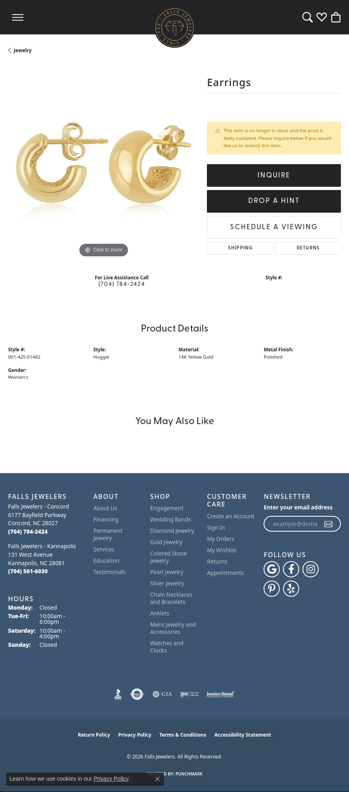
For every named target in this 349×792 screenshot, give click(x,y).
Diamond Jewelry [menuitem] (172, 530)
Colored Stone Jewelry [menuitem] (168, 556)
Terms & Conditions (183, 734)
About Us (105, 508)
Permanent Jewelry (108, 534)
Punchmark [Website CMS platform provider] (189, 774)
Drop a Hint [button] (274, 201)
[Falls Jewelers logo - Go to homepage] (174, 27)
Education (106, 560)
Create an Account (230, 516)
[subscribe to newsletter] (328, 524)
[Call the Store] (28, 531)
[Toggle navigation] (18, 17)
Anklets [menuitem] (159, 613)
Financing (106, 519)
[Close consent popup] (157, 779)
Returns (308, 248)
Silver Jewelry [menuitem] (167, 583)
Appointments (225, 573)
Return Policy (94, 734)
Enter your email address (298, 507)
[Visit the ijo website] (189, 694)
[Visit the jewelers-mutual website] (220, 694)
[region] (103, 164)
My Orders (220, 539)
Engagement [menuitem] (166, 508)
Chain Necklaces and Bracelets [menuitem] (171, 598)
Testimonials (110, 572)
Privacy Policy (134, 734)
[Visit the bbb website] (118, 694)
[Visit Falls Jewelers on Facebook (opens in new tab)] (291, 569)
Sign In (216, 527)
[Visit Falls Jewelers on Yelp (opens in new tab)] (291, 589)
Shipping (240, 248)
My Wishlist (221, 550)
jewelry (23, 50)
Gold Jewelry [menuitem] (166, 542)
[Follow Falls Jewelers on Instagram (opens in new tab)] (310, 569)
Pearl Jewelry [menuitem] (166, 572)
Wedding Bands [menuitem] (170, 519)
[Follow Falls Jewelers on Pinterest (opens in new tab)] (272, 589)
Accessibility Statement (242, 734)
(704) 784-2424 (121, 284)
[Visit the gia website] (162, 694)
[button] (307, 17)
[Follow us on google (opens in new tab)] (272, 569)
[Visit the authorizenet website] (137, 694)
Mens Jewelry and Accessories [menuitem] (173, 628)
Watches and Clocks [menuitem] (166, 646)
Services (104, 549)
